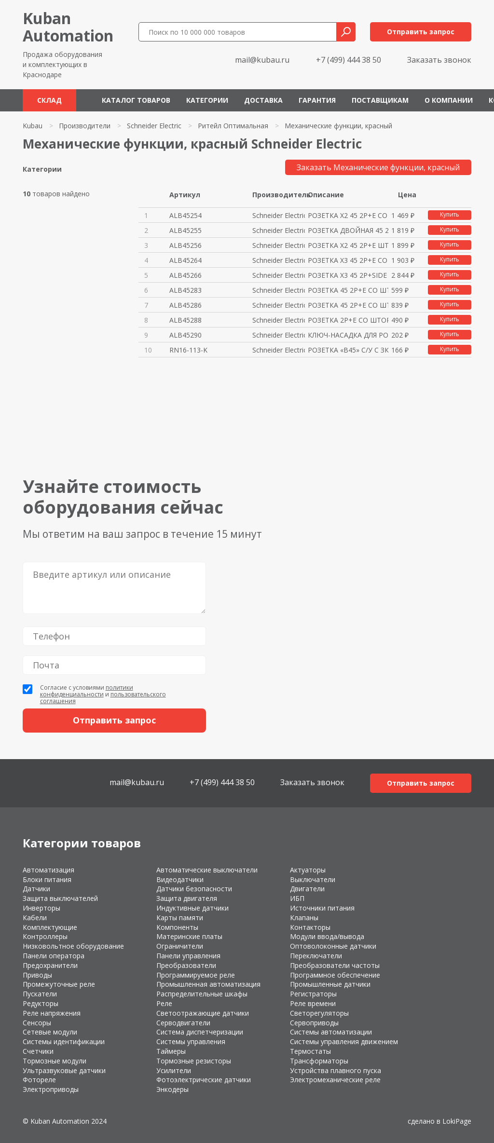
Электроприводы (51, 1089)
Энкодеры (172, 1089)
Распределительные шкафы (201, 993)
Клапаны (304, 917)
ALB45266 (185, 275)
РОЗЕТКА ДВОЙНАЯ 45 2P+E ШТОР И (348, 230)
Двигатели (307, 888)
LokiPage (456, 1121)
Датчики (36, 888)
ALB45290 (185, 335)
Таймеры (171, 1051)
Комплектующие (50, 927)
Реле (164, 1003)
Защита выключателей (60, 898)
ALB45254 (185, 215)
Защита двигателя (186, 898)
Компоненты (177, 927)
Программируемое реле (195, 975)
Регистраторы (313, 993)
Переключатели (316, 955)
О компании (449, 100)
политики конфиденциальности (86, 690)
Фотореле (39, 1079)
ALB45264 (185, 260)
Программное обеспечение (335, 975)
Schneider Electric (154, 125)
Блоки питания (47, 879)
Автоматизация (48, 869)
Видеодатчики (180, 879)
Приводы (37, 975)
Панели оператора (53, 955)
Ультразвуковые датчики (64, 1070)
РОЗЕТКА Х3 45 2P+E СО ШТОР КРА (348, 260)
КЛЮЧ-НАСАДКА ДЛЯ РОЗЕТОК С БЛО (348, 335)
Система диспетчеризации (199, 1031)
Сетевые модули (50, 1031)
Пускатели (40, 993)
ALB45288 (185, 320)
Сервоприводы (314, 1022)
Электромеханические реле (335, 1079)
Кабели (35, 917)
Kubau (32, 125)
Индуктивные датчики (192, 907)
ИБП (297, 898)
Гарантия (317, 100)
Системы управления (190, 1041)
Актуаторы (308, 869)
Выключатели (312, 879)
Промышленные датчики (330, 984)
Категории (207, 100)
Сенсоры (37, 1022)
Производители (84, 125)
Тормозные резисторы (193, 1060)
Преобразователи (186, 965)
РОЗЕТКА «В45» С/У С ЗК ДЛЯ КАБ (348, 349)
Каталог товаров (136, 100)
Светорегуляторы (319, 1013)
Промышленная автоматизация (208, 984)
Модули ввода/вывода (327, 936)
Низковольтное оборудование (73, 946)
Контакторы (310, 927)
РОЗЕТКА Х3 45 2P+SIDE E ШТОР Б (348, 275)
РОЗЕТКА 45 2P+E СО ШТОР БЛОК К (348, 305)
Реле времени (313, 1003)
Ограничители (179, 946)
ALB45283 (185, 290)
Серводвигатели (183, 1022)
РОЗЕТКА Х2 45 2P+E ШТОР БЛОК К (348, 245)
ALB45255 (185, 230)
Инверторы (41, 907)
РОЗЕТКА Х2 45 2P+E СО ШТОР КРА (348, 215)
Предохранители (50, 965)
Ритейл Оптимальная (233, 125)
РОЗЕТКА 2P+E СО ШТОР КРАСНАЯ (348, 320)
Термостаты (310, 1051)
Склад (49, 100)
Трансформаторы (319, 1060)
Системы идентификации (64, 1041)
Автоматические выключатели (207, 869)
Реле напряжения (52, 1013)
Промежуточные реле (59, 984)
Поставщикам (380, 100)
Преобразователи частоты (335, 965)
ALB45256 (185, 245)
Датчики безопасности (194, 888)
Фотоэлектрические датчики (203, 1079)
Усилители (173, 1070)
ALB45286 (185, 305)
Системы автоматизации (331, 1031)
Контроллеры (45, 936)
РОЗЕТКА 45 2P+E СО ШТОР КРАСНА (348, 290)
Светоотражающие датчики (202, 1013)
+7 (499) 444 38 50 (348, 59)
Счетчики (38, 1051)
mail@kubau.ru (262, 59)
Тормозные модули (54, 1060)
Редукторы (40, 1003)
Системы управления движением (344, 1041)
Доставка (263, 100)
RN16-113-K (188, 349)
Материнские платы (189, 936)
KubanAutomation (68, 27)
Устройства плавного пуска (335, 1070)
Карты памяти (179, 917)
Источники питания (322, 907)
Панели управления (188, 955)
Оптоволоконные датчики (333, 946)
